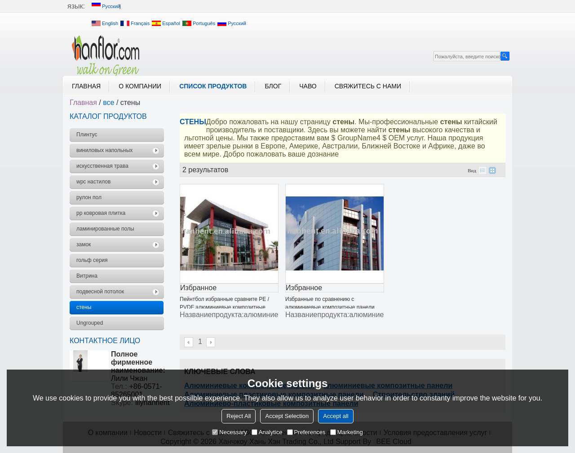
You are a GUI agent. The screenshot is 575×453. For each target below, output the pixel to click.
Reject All (238, 416)
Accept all (335, 416)
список (482, 170)
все (108, 102)
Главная (86, 86)
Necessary (229, 432)
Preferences (306, 432)
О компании (140, 86)
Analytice (267, 432)
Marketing (346, 432)
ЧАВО (307, 86)
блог (273, 86)
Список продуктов (213, 86)
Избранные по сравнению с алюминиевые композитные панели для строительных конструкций (330, 307)
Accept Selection (287, 416)
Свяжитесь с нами (368, 86)
